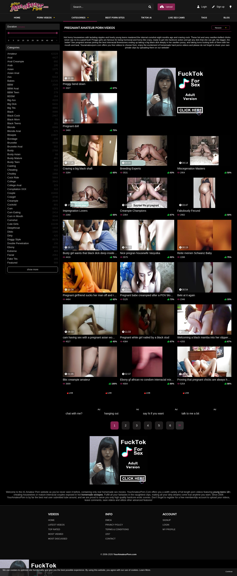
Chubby (32, 174)
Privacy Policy (114, 525)
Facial (32, 255)
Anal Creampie (32, 61)
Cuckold (32, 205)
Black (32, 112)
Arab (32, 65)
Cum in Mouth (32, 216)
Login (202, 6)
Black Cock (32, 116)
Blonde (32, 127)
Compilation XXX (32, 189)
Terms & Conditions (117, 529)
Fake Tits (32, 259)
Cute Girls (32, 224)
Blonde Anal (32, 131)
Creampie (32, 201)
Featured (32, 263)
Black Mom (32, 120)
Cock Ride (32, 178)
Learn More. (145, 570)
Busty (32, 150)
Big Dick (32, 104)
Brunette (32, 143)
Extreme (32, 251)
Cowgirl (32, 197)
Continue (228, 572)
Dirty (32, 236)
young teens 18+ (221, 492)
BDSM (32, 96)
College (32, 181)
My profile (169, 529)
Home (51, 520)
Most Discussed (57, 538)
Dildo (32, 232)
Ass (32, 77)
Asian (32, 69)
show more (32, 269)
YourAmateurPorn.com (125, 554)
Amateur (32, 54)
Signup (167, 520)
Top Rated (54, 529)
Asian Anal (32, 73)
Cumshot (32, 220)
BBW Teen (32, 92)
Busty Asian (32, 154)
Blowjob (32, 135)
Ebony (32, 247)
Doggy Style (32, 239)
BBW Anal (32, 89)
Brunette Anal (32, 147)
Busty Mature (32, 158)
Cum (32, 209)
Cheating (32, 170)
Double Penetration (32, 243)
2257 (107, 534)
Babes (32, 81)
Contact (110, 538)
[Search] (150, 6)
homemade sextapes (92, 494)
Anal (32, 58)
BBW (32, 85)
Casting (32, 166)
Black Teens (32, 123)
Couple (32, 193)
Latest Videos (56, 525)
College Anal (32, 185)
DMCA (108, 520)
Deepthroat (32, 228)
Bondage (32, 139)
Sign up (218, 6)
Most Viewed (55, 534)
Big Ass (32, 100)
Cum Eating (32, 212)
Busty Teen (32, 162)
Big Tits (32, 108)
